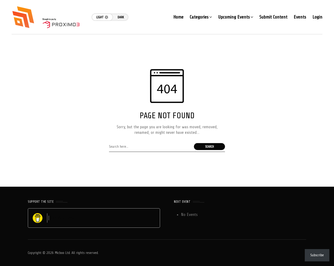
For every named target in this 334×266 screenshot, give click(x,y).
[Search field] (150, 146)
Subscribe (317, 255)
